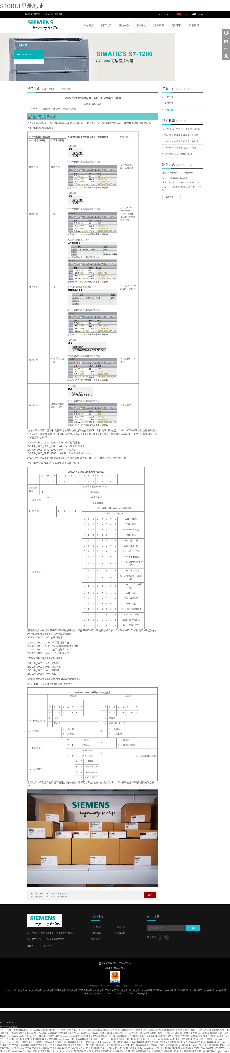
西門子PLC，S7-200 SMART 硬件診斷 (51, 897)
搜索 (193, 928)
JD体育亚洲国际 (189, 1045)
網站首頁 (89, 25)
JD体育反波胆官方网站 (18, 1030)
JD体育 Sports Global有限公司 (66, 1030)
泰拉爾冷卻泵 (195, 990)
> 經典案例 (120, 933)
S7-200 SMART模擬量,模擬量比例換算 (180, 141)
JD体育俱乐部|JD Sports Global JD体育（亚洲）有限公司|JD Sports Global (120, 1048)
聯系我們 (194, 25)
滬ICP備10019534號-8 (115, 968)
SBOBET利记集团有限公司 (203, 1036)
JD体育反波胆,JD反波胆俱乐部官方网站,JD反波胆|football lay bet (112, 1030)
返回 (150, 895)
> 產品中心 (120, 926)
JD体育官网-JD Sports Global (51, 1051)
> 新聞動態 (96, 933)
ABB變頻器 (98, 990)
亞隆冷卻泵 (110, 990)
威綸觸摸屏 (146, 990)
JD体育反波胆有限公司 (127, 1036)
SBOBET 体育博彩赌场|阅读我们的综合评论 (28, 1045)
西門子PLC (158, 990)
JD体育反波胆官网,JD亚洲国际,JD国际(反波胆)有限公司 (170, 1030)
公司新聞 (169, 103)
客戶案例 (159, 25)
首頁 (43, 89)
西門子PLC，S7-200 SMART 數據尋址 (51, 893)
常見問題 (66, 89)
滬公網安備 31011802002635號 (116, 963)
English (200, 14)
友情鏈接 (169, 197)
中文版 (185, 14)
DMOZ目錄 (87, 993)
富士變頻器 (19, 990)
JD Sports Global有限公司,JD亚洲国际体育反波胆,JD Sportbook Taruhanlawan (187, 1033)
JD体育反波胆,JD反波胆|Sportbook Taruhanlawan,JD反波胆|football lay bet (101, 1042)
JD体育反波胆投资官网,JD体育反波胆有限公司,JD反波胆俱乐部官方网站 (170, 1042)
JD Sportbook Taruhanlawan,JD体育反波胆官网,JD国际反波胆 (176, 1039)
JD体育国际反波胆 (58, 1045)
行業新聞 (169, 97)
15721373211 (167, 14)
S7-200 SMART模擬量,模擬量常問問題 (180, 135)
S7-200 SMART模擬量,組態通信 (177, 154)
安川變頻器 (36, 990)
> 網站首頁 (96, 926)
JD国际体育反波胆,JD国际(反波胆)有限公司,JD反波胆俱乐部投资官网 (168, 1051)
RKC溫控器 (170, 990)
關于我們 (106, 25)
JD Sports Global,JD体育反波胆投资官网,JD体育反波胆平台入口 (69, 1033)
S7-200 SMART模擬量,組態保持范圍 (179, 147)
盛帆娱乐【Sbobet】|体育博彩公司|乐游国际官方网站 (164, 1036)
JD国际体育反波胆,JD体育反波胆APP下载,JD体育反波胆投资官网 (126, 1045)
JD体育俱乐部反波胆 (102, 1051)
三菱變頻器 (72, 990)
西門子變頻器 (85, 990)
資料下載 (176, 25)
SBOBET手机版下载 (119, 1039)
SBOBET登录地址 (21, 6)
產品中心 (124, 25)
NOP (27, 990)
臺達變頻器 (60, 990)
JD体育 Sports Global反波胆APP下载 (20, 1051)
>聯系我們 (96, 939)
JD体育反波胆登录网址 (40, 1030)
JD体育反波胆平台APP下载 (81, 1045)
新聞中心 (141, 25)
